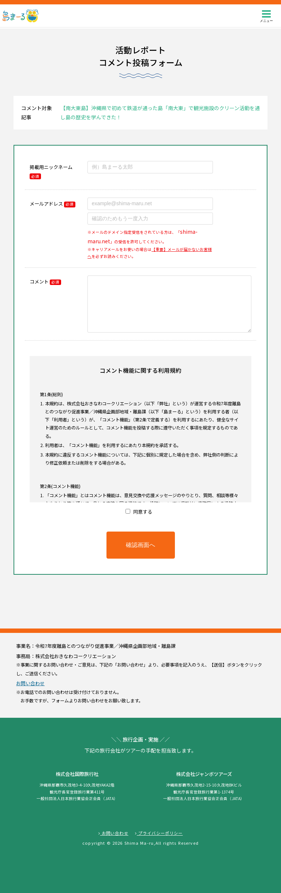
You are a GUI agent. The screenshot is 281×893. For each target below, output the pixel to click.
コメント (45, 281)
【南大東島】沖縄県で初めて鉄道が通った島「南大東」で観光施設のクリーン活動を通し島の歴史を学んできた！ (160, 112)
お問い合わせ (30, 683)
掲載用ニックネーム (51, 171)
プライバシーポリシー (159, 833)
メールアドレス (52, 203)
